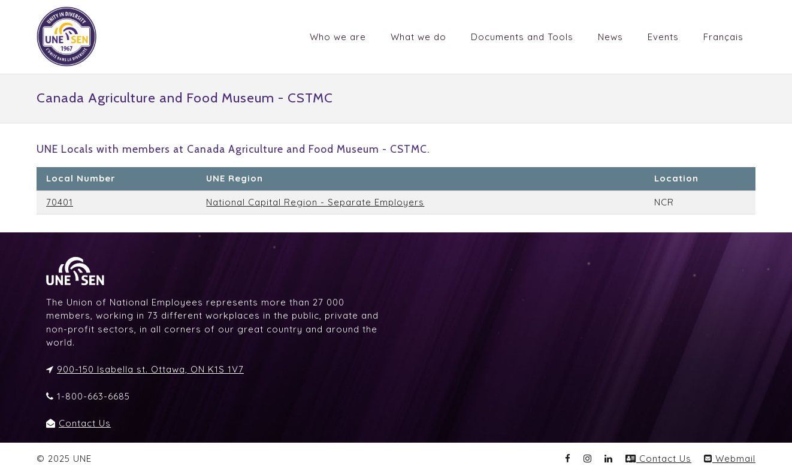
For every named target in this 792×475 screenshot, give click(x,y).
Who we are (338, 37)
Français (723, 37)
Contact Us (85, 423)
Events (663, 37)
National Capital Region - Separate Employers (315, 202)
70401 (59, 202)
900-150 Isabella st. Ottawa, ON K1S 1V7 (150, 369)
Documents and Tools (522, 37)
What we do (418, 37)
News (610, 37)
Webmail (729, 458)
